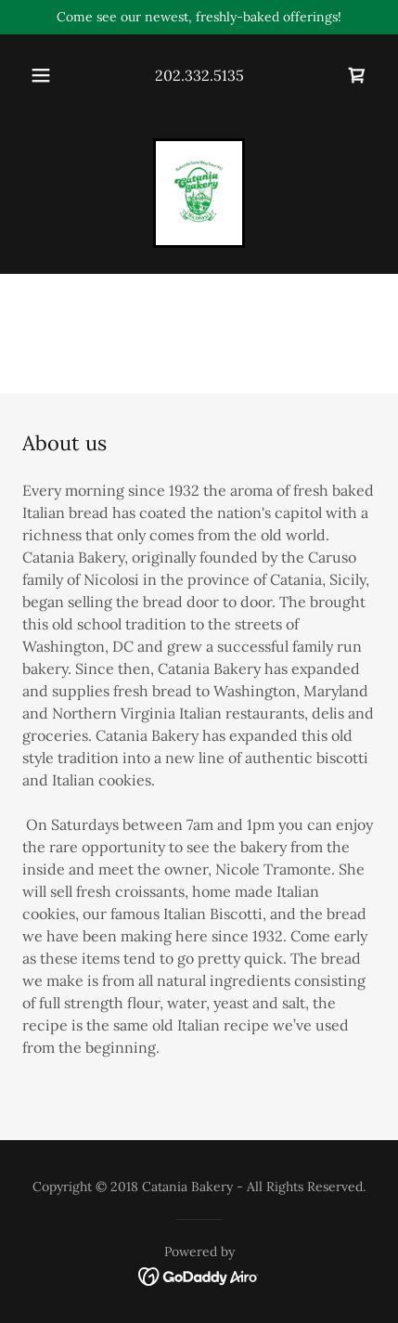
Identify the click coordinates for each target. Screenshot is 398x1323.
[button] (40, 75)
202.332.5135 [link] (199, 75)
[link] (357, 75)
